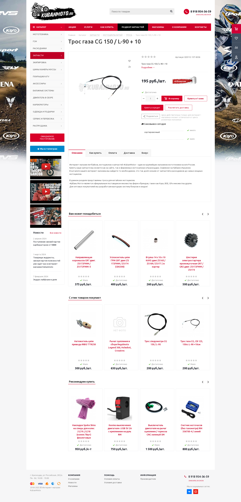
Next (208, 214)
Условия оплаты (112, 479)
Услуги (88, 27)
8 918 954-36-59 (200, 11)
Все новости (55, 233)
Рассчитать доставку (178, 107)
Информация (148, 475)
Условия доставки (113, 482)
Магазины (158, 27)
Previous (202, 214)
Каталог (41, 27)
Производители (148, 479)
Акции (72, 27)
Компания (74, 475)
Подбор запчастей (133, 27)
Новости (72, 482)
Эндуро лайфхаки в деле (45, 279)
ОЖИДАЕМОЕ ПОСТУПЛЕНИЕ (47, 137)
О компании (179, 27)
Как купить (107, 27)
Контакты (201, 27)
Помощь (109, 475)
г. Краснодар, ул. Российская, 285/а (46, 475)
